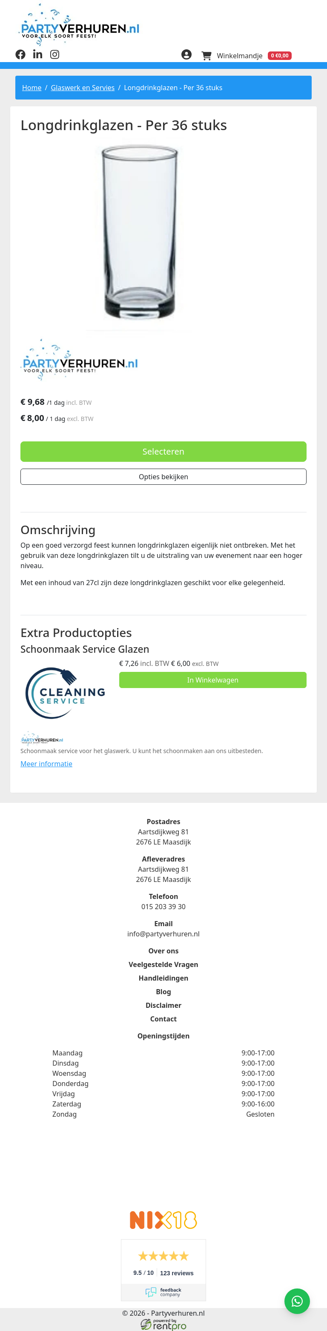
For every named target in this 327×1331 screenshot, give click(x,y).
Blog (163, 991)
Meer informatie (46, 763)
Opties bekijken (163, 476)
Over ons (163, 950)
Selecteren (163, 451)
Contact (163, 1018)
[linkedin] (37, 56)
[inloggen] (185, 55)
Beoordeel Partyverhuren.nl (163, 1170)
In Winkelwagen (212, 680)
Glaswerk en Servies (83, 87)
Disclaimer (163, 1005)
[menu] (306, 55)
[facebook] (20, 56)
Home (32, 87)
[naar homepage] (163, 24)
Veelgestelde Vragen (163, 964)
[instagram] (54, 56)
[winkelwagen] (246, 55)
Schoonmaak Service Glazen (84, 649)
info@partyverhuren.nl (163, 933)
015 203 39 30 (163, 906)
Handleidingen (164, 977)
